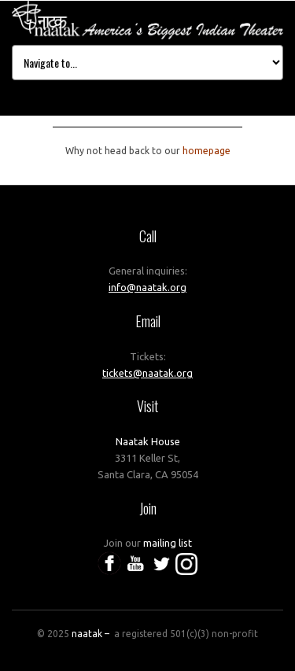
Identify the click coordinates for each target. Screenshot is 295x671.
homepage (206, 151)
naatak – (92, 634)
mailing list (167, 542)
